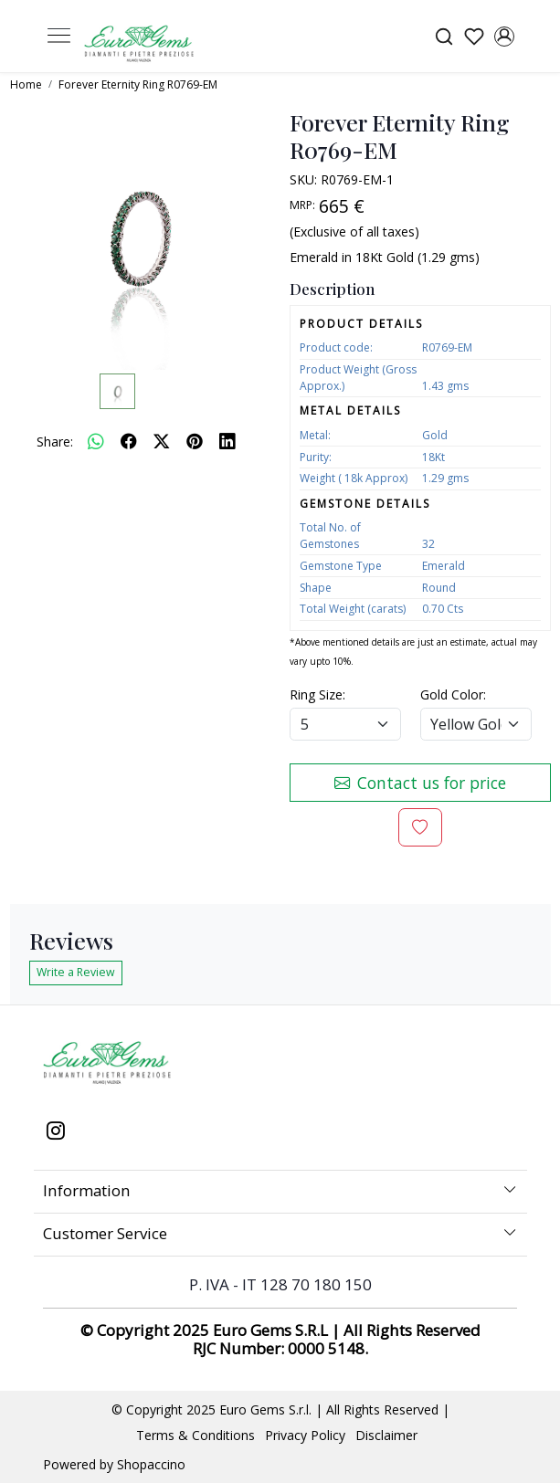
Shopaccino (151, 1464)
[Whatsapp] (95, 441)
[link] (443, 36)
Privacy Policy (305, 1435)
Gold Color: (453, 694)
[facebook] (128, 441)
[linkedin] (227, 441)
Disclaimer (386, 1435)
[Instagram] (55, 1132)
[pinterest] (194, 441)
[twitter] (161, 441)
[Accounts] (505, 36)
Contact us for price (420, 782)
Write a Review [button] (76, 972)
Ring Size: (317, 694)
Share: (55, 441)
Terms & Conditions (195, 1435)
